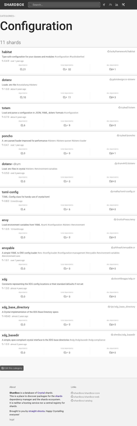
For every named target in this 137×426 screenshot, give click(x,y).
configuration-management (72, 253)
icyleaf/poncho (126, 135)
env (40, 253)
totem (6, 108)
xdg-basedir (82, 340)
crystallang (23, 84)
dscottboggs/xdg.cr (123, 278)
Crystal (41, 392)
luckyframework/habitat (121, 51)
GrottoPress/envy (124, 219)
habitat (7, 52)
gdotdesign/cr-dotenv (122, 79)
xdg (4, 279)
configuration (62, 56)
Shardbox (14, 5)
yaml (44, 224)
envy (5, 220)
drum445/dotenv (125, 163)
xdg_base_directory (15, 307)
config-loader (50, 253)
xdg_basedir (10, 335)
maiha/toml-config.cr (123, 191)
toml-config (10, 192)
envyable (8, 248)
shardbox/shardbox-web (85, 396)
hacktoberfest (77, 56)
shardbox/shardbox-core (85, 393)
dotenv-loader (79, 140)
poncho (7, 136)
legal (12, 419)
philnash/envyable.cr (123, 247)
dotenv (7, 80)
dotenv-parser (64, 140)
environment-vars (11, 256)
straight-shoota (37, 411)
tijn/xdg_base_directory (121, 306)
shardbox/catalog (81, 400)
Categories (7, 16)
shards (58, 396)
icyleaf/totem (127, 107)
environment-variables (46, 169)
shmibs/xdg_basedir (123, 334)
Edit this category (12, 368)
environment (79, 224)
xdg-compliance (97, 340)
